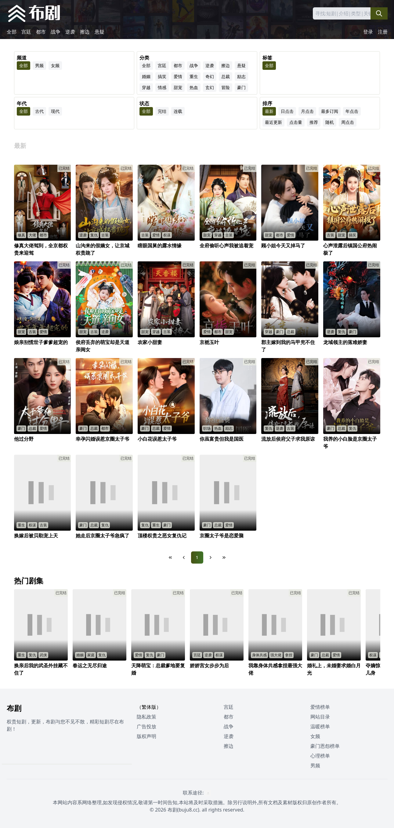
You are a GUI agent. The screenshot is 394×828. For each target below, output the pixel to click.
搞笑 (162, 76)
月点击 (307, 111)
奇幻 (209, 76)
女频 (55, 65)
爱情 (178, 76)
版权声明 (146, 736)
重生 (194, 76)
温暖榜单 (320, 726)
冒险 (225, 87)
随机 (329, 122)
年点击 (351, 111)
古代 (39, 111)
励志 (241, 76)
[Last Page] (224, 557)
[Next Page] (210, 557)
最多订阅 (329, 111)
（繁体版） (149, 707)
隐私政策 (146, 716)
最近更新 (273, 122)
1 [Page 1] (197, 557)
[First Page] (170, 557)
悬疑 (99, 31)
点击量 (295, 122)
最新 (269, 111)
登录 (368, 31)
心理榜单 (320, 755)
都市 (41, 31)
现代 (55, 111)
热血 (194, 87)
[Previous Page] (184, 557)
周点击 (347, 122)
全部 (11, 31)
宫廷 (26, 31)
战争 (55, 31)
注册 (383, 31)
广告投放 (146, 726)
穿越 (146, 87)
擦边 (85, 31)
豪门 (241, 87)
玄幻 (209, 87)
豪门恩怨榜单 (325, 746)
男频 (39, 65)
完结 (162, 111)
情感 (162, 87)
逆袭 (70, 31)
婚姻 (146, 76)
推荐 (313, 122)
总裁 (225, 76)
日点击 (287, 111)
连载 (178, 111)
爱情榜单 (320, 707)
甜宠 (178, 87)
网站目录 (320, 716)
